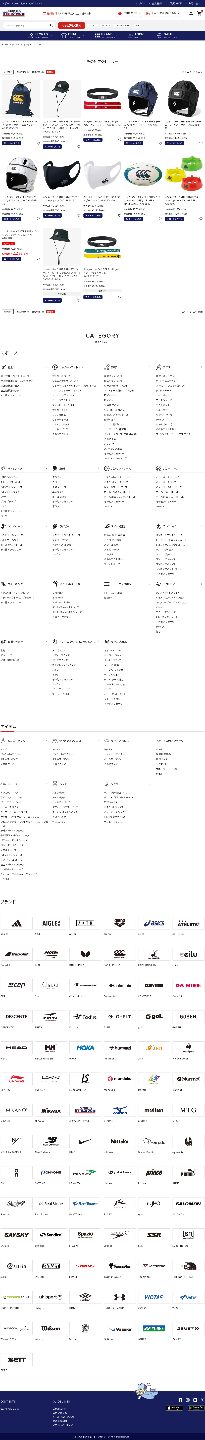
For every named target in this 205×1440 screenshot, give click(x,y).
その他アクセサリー (11, 395)
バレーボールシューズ (167, 477)
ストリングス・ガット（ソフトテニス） (174, 434)
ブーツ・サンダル (61, 694)
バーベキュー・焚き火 (115, 684)
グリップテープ (163, 390)
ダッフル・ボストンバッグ (65, 812)
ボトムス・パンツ (9, 759)
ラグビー (16, 44)
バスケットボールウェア (116, 482)
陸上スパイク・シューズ (13, 864)
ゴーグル (109, 554)
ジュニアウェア (60, 660)
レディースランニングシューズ (171, 539)
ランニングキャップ (165, 564)
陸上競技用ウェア (10, 385)
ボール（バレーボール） (168, 491)
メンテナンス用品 (113, 448)
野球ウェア (110, 419)
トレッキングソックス (114, 816)
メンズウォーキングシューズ (15, 592)
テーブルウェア (112, 674)
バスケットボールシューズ (117, 477)
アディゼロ (92, 25)
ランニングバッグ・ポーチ (169, 569)
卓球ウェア (58, 491)
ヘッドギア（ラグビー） (63, 544)
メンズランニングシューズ (169, 535)
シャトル (5, 496)
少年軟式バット (112, 405)
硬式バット (109, 395)
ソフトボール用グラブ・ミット (119, 390)
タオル (159, 773)
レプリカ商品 (59, 414)
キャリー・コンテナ (113, 650)
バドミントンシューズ (122, 25)
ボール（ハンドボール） (12, 544)
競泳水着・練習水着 (114, 535)
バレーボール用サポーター (170, 487)
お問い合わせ (196, 3)
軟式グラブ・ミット (113, 380)
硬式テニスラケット (166, 376)
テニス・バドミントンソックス (119, 797)
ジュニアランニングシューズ (170, 544)
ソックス (160, 419)
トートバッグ (58, 797)
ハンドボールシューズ (12, 535)
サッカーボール (60, 419)
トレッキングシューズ (167, 617)
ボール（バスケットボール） (118, 491)
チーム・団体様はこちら (161, 14)
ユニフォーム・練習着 (115, 429)
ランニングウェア (165, 549)
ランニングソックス (165, 559)
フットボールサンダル (63, 405)
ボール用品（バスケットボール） (120, 496)
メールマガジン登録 (63, 1416)
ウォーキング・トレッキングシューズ (19, 874)
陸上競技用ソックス (11, 390)
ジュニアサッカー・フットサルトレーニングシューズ (24, 823)
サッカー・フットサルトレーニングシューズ (22, 816)
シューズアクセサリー (63, 400)
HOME (5, 44)
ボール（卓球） (59, 496)
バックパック (58, 792)
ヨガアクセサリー (61, 602)
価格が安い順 (23, 72)
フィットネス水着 (113, 539)
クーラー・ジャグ (112, 655)
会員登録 (157, 3)
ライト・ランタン (112, 699)
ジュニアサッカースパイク (65, 380)
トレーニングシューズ (63, 395)
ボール (159, 749)
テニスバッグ (162, 405)
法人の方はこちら (10, 1408)
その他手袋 (110, 439)
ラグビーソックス (113, 821)
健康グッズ (110, 597)
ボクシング (6, 655)
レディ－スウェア (61, 655)
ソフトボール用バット (115, 409)
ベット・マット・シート (115, 694)
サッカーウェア (60, 409)
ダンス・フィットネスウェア (65, 607)
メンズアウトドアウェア (168, 592)
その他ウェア (7, 764)
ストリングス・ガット (11, 482)
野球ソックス (111, 802)
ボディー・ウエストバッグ (65, 807)
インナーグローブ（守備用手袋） (120, 434)
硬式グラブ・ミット (113, 376)
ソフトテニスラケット (166, 380)
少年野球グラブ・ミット (116, 385)
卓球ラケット (59, 477)
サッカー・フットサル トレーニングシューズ (74, 385)
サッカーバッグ (60, 429)
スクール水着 (111, 544)
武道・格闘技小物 (10, 660)
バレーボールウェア (166, 482)
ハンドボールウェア (11, 539)
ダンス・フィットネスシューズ (67, 612)
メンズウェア (58, 650)
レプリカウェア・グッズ (115, 487)
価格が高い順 (38, 72)
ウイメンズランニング (11, 797)
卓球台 (56, 506)
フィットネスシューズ (11, 859)
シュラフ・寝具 (111, 665)
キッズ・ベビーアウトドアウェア (172, 602)
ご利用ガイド (175, 3)
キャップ (56, 674)
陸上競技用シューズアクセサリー (18, 380)
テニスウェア (162, 409)
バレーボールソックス (115, 812)
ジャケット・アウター (11, 754)
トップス (5, 749)
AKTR (137, 25)
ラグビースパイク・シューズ (66, 535)
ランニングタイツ (165, 554)
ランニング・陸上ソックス (117, 792)
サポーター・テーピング (168, 768)
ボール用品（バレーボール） (170, 496)
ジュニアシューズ (61, 689)
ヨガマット (57, 597)
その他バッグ (59, 816)
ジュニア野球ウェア (114, 424)
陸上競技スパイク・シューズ (15, 376)
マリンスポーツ (112, 564)
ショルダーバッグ (61, 802)
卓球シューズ (59, 487)
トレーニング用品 (113, 592)
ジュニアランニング (10, 802)
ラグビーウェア (60, 539)
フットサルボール (61, 424)
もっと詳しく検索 (71, 25)
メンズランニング (9, 792)
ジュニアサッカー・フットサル (67, 390)
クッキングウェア (113, 660)
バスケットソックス (113, 807)
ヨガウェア (58, 592)
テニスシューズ (164, 400)
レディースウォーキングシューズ (17, 597)
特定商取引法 (60, 1420)
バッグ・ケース (111, 443)
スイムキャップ (111, 549)
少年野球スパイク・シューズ (15, 835)
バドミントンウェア (10, 491)
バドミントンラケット (11, 477)
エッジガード (162, 395)
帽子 (158, 631)
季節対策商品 (163, 754)
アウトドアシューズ (166, 612)
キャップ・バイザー (165, 414)
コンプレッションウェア (64, 665)
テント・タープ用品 (113, 679)
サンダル (5, 879)
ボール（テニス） (164, 424)
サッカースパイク (61, 376)
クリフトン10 (106, 25)
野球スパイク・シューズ (116, 414)
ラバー (55, 482)
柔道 (3, 650)
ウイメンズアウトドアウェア (170, 597)
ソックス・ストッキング (115, 458)
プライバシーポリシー (64, 1424)
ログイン (140, 3)
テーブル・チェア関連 (115, 669)
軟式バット (109, 400)
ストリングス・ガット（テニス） (171, 385)
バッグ (4, 516)
